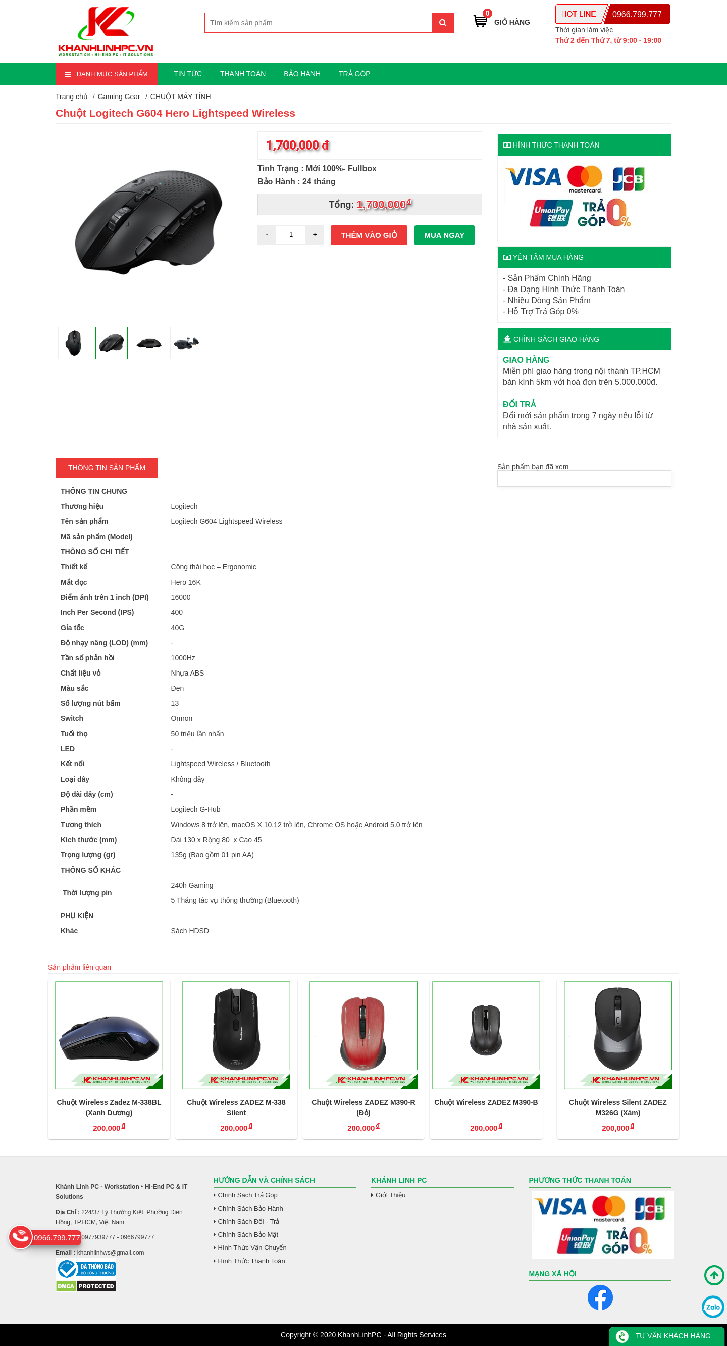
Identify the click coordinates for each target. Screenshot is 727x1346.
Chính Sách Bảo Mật (248, 1234)
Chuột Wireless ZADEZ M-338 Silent (236, 1107)
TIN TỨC (188, 74)
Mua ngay (445, 235)
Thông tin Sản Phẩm (106, 468)
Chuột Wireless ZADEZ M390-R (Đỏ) (363, 1107)
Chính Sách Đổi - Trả (249, 1221)
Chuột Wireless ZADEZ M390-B (486, 1102)
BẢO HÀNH (302, 74)
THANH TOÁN (243, 74)
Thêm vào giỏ (369, 235)
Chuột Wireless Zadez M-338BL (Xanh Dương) (109, 1107)
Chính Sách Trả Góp (248, 1195)
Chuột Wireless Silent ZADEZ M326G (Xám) (618, 1107)
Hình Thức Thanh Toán (251, 1261)
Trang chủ (72, 96)
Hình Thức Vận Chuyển (252, 1248)
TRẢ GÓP (355, 74)
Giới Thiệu (391, 1195)
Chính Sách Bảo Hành (250, 1208)
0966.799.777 (637, 14)
